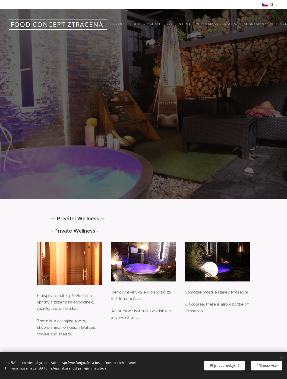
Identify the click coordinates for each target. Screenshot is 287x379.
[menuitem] (236, 24)
